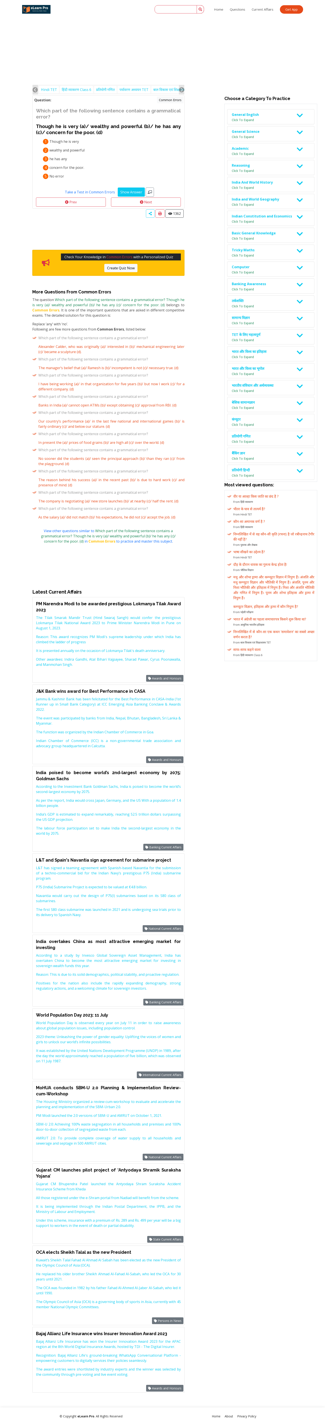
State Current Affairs (165, 1239)
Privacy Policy (246, 1416)
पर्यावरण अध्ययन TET (134, 89)
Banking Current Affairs (163, 847)
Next (146, 202)
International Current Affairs (160, 1075)
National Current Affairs (163, 928)
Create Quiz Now (121, 268)
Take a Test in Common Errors (90, 192)
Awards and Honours (164, 678)
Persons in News (167, 1321)
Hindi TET (49, 89)
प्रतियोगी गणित (105, 89)
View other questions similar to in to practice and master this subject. (108, 536)
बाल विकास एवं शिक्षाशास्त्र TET (173, 89)
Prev (71, 202)
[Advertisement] (163, 32)
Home (218, 9)
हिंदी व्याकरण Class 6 (76, 89)
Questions (237, 9)
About (229, 1416)
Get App (291, 9)
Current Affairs (262, 9)
